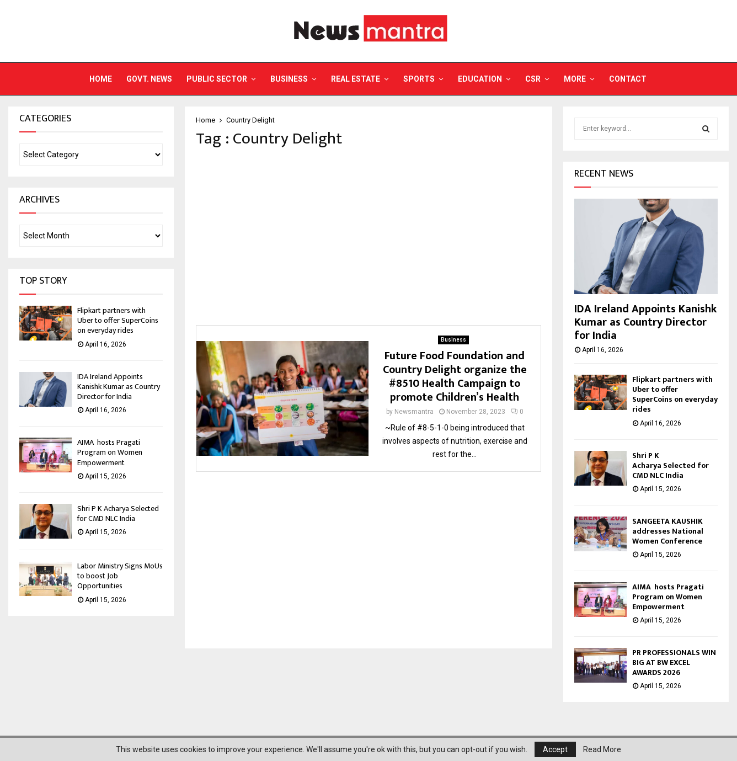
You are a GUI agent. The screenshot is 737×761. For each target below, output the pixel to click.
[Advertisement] (368, 236)
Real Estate (355, 78)
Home (100, 78)
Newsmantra (414, 412)
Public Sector (216, 78)
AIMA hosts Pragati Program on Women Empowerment (109, 452)
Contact (628, 78)
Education (480, 78)
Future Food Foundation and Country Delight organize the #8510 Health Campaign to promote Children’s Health (455, 377)
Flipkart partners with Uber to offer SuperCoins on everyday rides (117, 320)
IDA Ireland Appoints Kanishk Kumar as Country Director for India (118, 386)
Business (289, 78)
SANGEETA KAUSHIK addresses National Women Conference (667, 531)
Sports (419, 78)
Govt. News (149, 78)
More (575, 78)
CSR (533, 78)
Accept (555, 749)
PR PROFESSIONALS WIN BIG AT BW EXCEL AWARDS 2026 (674, 662)
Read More (602, 749)
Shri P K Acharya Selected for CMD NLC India (118, 513)
